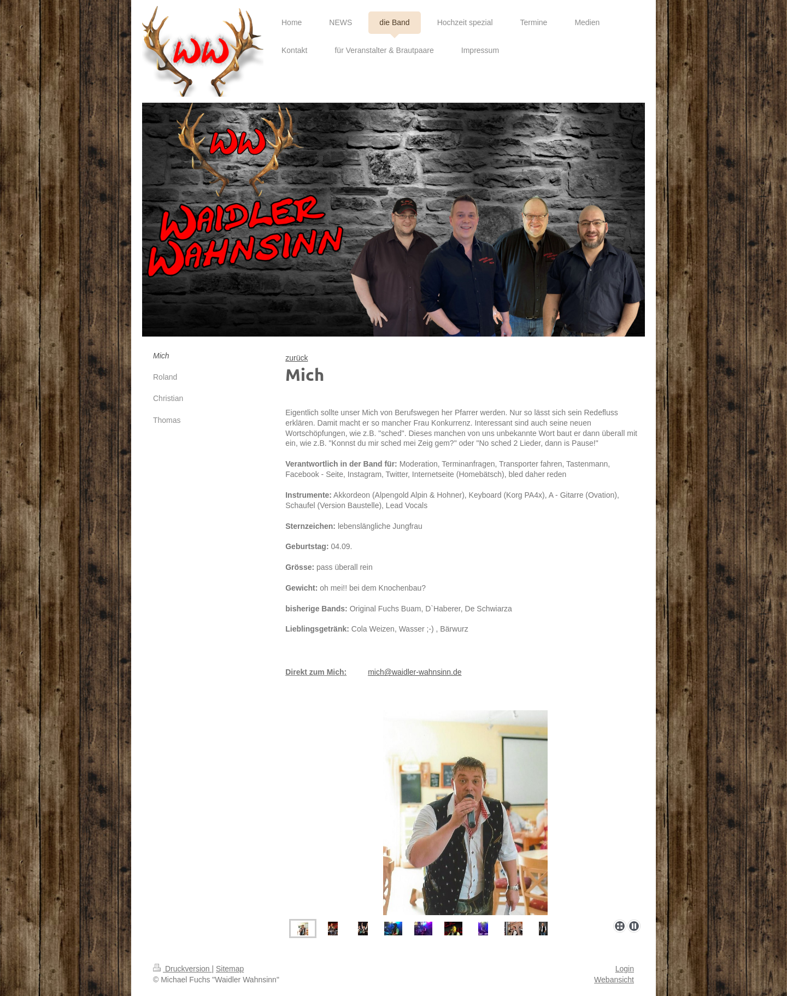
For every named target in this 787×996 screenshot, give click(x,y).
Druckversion (182, 968)
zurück (296, 357)
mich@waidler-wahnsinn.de (414, 672)
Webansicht (614, 979)
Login (624, 968)
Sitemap (230, 968)
